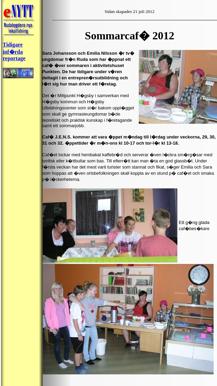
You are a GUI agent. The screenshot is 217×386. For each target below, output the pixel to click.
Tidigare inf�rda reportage (14, 51)
